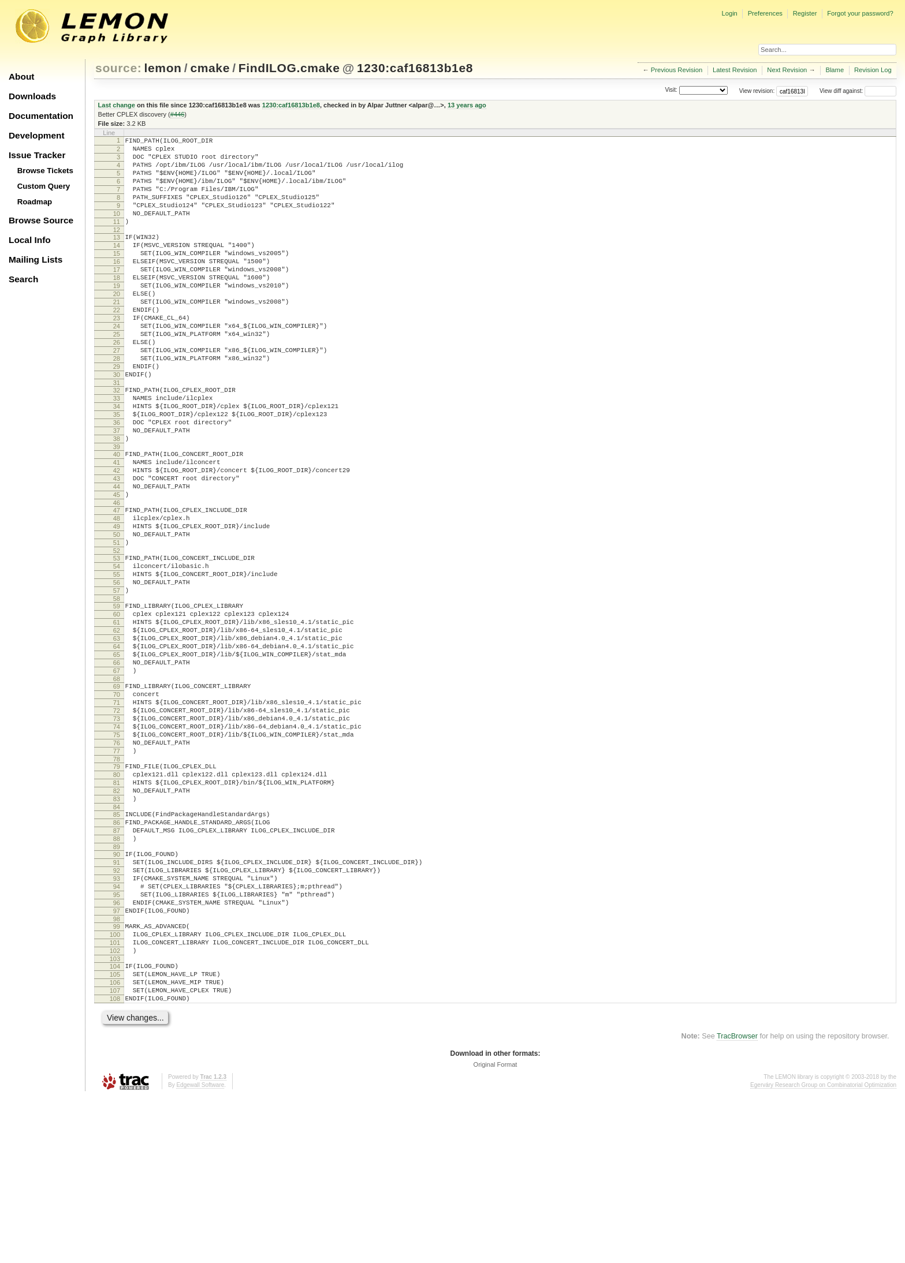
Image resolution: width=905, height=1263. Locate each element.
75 (116, 850)
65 (116, 755)
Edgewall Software (200, 1251)
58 (116, 688)
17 (116, 295)
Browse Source (41, 220)
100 (115, 1086)
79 (116, 887)
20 (116, 325)
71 (116, 811)
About (21, 76)
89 (116, 983)
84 (116, 936)
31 (116, 432)
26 (116, 383)
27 (116, 393)
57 (116, 678)
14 (116, 266)
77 (116, 870)
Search (23, 279)
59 (116, 696)
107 (115, 1153)
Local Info (30, 240)
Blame (834, 69)
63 (116, 735)
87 (116, 964)
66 (116, 764)
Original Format (495, 1230)
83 (116, 927)
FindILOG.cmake (289, 67)
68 (116, 784)
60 (116, 706)
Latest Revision (735, 69)
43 (116, 546)
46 (116, 575)
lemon (163, 67)
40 (116, 516)
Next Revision (787, 69)
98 (116, 1069)
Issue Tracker (37, 155)
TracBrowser (737, 1202)
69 (116, 792)
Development (37, 135)
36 (116, 479)
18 (116, 305)
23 (116, 354)
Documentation (41, 116)
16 (116, 285)
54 (116, 649)
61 (116, 715)
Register (805, 13)
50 (116, 612)
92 (116, 1010)
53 (116, 639)
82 (116, 917)
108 (115, 1163)
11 (116, 239)
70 (116, 801)
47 (116, 583)
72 (116, 821)
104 (115, 1123)
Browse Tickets (45, 170)
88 (116, 973)
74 (116, 841)
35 (116, 469)
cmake (210, 67)
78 (116, 880)
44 (116, 555)
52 (116, 632)
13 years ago (467, 105)
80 (116, 897)
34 (116, 460)
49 (116, 602)
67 (116, 774)
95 (116, 1040)
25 (116, 374)
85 (116, 944)
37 (116, 489)
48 (116, 592)
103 (115, 1116)
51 (116, 622)
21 (116, 334)
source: (118, 67)
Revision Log (873, 69)
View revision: (757, 91)
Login (729, 13)
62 (116, 725)
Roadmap (35, 201)
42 (116, 536)
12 (116, 248)
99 (116, 1077)
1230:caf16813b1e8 (415, 67)
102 (115, 1106)
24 (116, 364)
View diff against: (858, 91)
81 (116, 907)
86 (116, 954)
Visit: (671, 90)
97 (116, 1059)
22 (116, 344)
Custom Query (43, 186)
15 (116, 275)
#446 (177, 114)
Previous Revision (677, 69)
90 (116, 991)
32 (116, 440)
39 (116, 509)
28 (116, 403)
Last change (116, 105)
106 (115, 1143)
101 (115, 1096)
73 (116, 831)
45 (116, 565)
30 (116, 423)
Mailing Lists (35, 259)
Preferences (765, 13)
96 (116, 1050)
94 (116, 1030)
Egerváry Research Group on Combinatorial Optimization (823, 1251)
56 (116, 669)
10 (116, 229)
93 (116, 1020)
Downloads (32, 96)
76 (116, 860)
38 (116, 499)
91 (116, 1000)
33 (116, 450)
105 (115, 1133)
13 (116, 256)
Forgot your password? (860, 13)
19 (116, 315)
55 (116, 659)
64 (116, 745)
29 (116, 413)
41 (116, 526)
